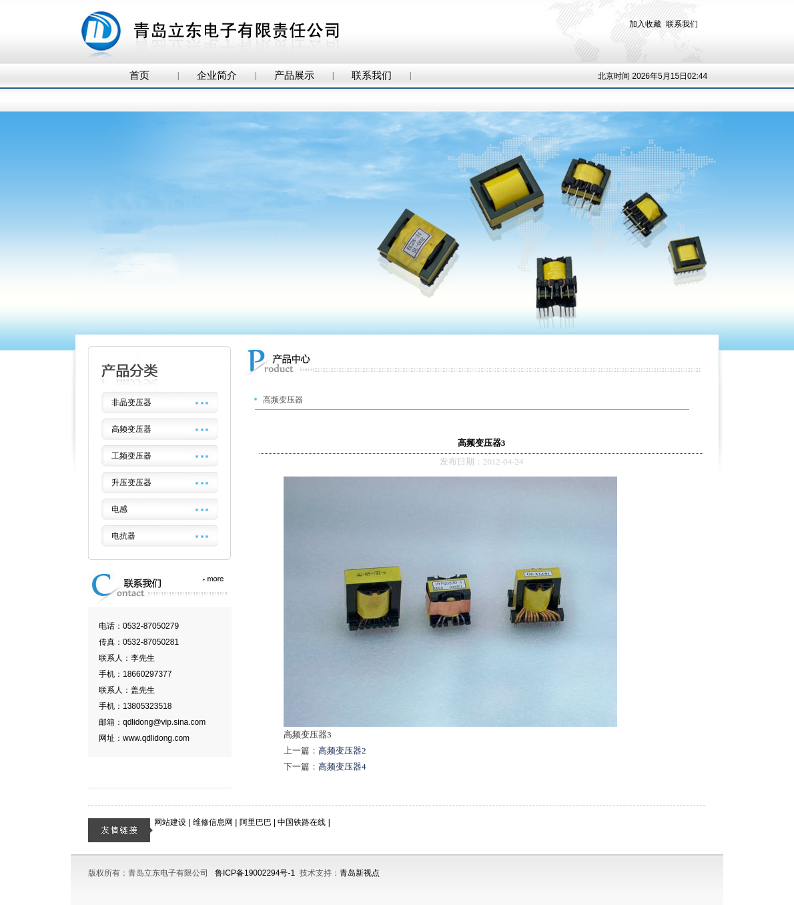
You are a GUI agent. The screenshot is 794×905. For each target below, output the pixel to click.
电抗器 (123, 536)
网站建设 (170, 822)
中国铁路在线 (302, 822)
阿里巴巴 (256, 822)
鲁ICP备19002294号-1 (255, 873)
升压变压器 (131, 482)
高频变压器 (131, 429)
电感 (119, 509)
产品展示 (294, 75)
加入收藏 (645, 24)
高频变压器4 (342, 767)
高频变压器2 (342, 750)
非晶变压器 (131, 402)
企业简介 (217, 75)
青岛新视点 (360, 873)
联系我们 (682, 24)
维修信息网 (213, 822)
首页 (139, 75)
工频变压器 (131, 456)
